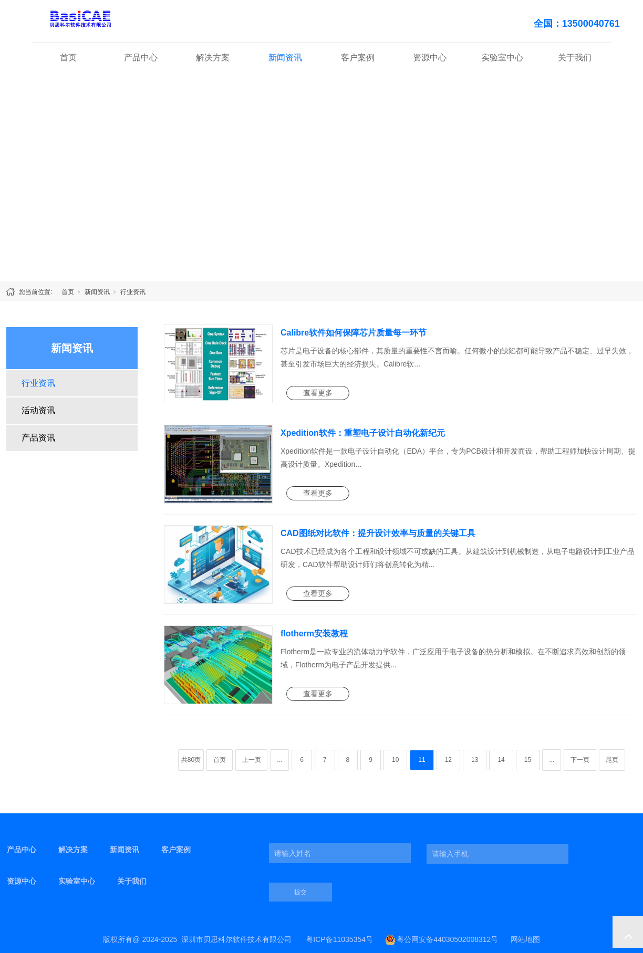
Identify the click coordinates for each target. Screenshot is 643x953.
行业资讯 (133, 292)
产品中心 (141, 57)
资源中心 (430, 57)
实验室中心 (502, 57)
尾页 (612, 759)
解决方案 (213, 57)
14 (500, 759)
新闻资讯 (285, 57)
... (279, 759)
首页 (68, 57)
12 (448, 759)
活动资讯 (38, 410)
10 (395, 759)
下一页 (580, 759)
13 (474, 759)
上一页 (251, 759)
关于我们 (575, 57)
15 (527, 759)
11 (421, 759)
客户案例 (358, 57)
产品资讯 (38, 437)
